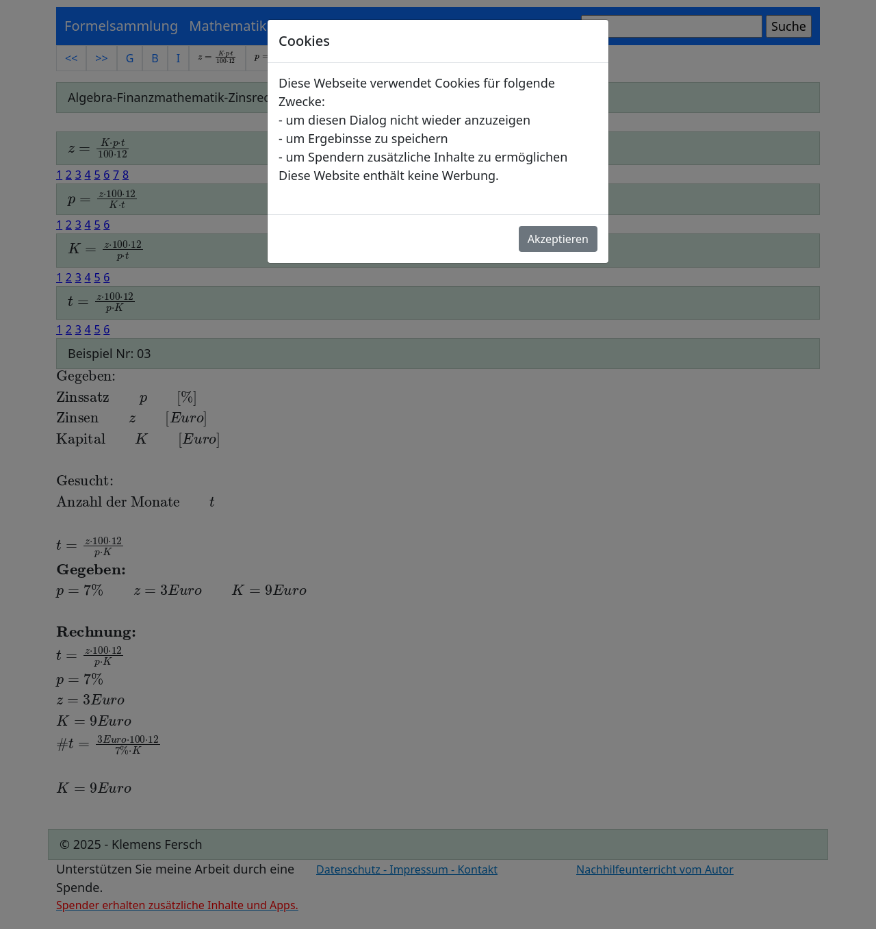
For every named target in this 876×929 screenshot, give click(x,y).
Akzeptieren (558, 238)
